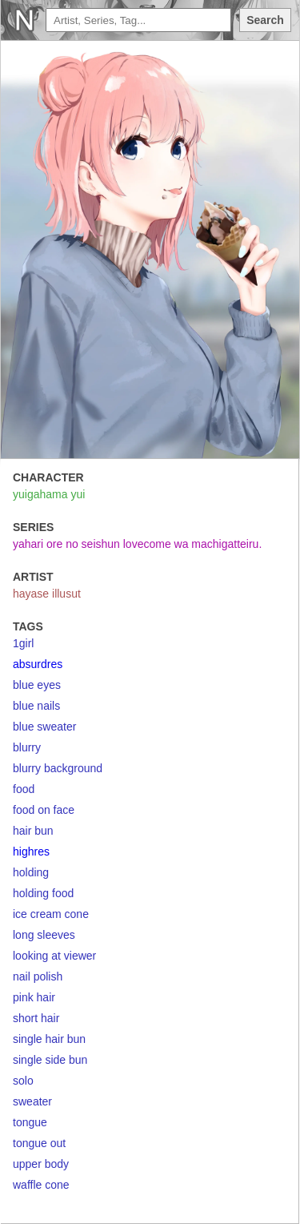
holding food (43, 893)
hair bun (33, 830)
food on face (43, 809)
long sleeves (44, 934)
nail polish (37, 976)
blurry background (57, 768)
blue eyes (37, 684)
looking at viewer (54, 955)
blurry (27, 747)
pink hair (34, 997)
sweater (32, 1101)
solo (23, 1080)
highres (31, 851)
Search (265, 20)
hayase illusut (47, 593)
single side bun (50, 1059)
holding (31, 872)
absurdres (37, 664)
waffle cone (41, 1184)
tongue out (39, 1143)
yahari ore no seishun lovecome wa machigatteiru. (137, 544)
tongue (30, 1122)
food (23, 789)
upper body (41, 1164)
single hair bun (49, 1039)
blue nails (36, 705)
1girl (23, 643)
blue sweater (44, 726)
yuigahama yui (49, 494)
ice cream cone (51, 914)
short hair (36, 1018)
